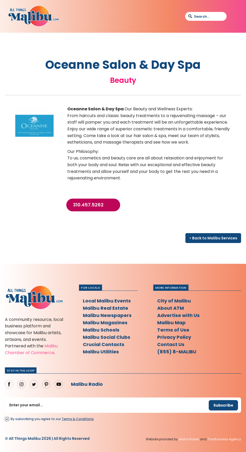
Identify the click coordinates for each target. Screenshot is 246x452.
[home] (33, 16)
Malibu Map (171, 322)
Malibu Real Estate (105, 308)
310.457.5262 (88, 204)
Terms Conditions (78, 419)
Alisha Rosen (189, 439)
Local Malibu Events (107, 301)
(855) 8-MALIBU (176, 351)
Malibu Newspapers (107, 315)
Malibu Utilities (101, 351)
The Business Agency (224, 439)
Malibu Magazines (105, 322)
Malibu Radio (87, 384)
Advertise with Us (178, 315)
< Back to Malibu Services (213, 238)
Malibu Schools (101, 330)
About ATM (170, 308)
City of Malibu (174, 301)
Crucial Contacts (103, 344)
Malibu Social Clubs (106, 337)
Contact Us (170, 344)
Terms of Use (173, 330)
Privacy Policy (174, 337)
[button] (233, 16)
